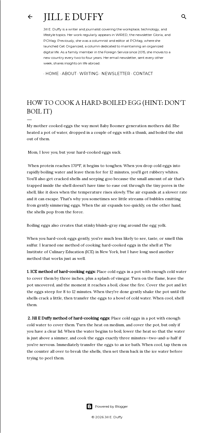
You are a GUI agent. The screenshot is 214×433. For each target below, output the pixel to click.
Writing (86, 73)
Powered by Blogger (107, 406)
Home (50, 73)
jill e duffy (73, 16)
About (67, 73)
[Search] (184, 15)
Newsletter (113, 73)
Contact (141, 73)
